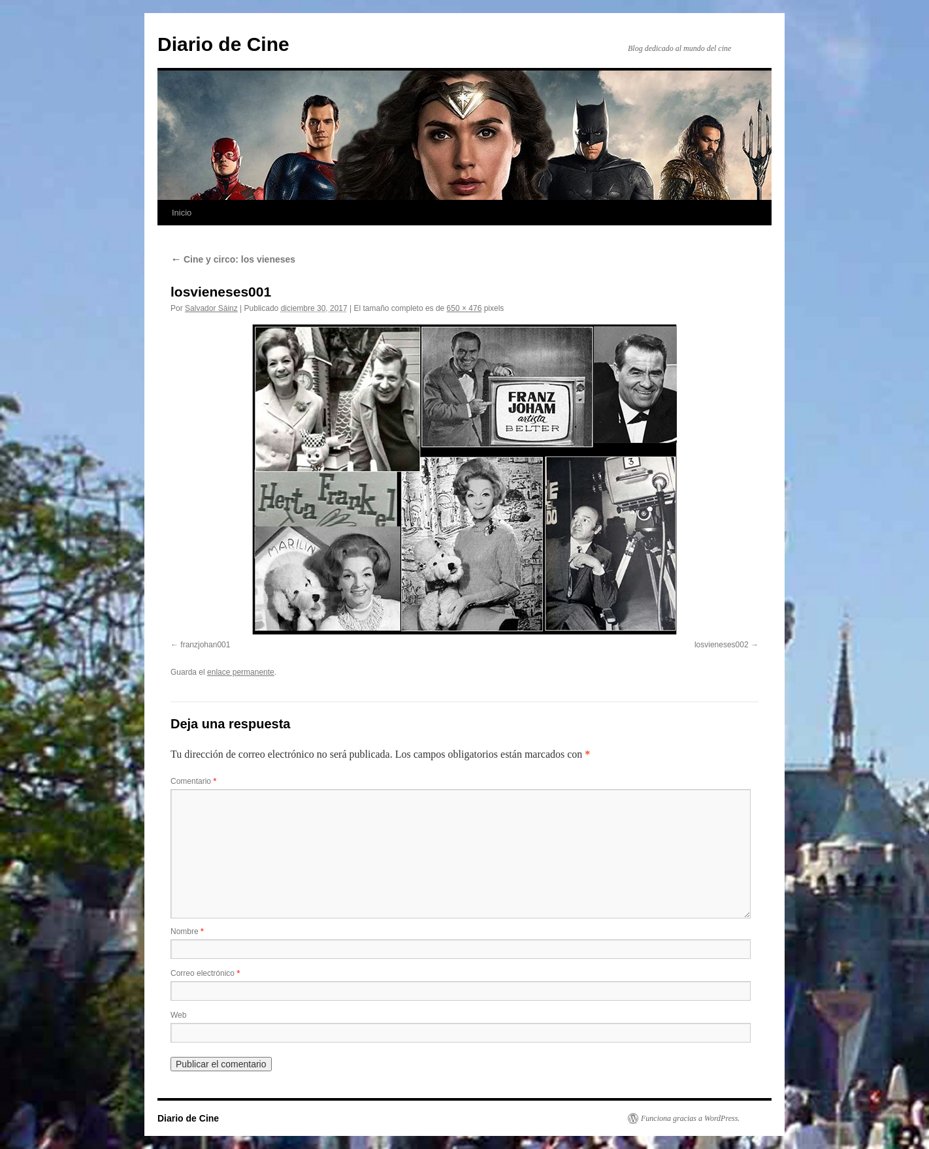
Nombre (187, 931)
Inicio (181, 213)
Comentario (193, 781)
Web (178, 1015)
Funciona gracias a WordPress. (690, 1118)
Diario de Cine (223, 44)
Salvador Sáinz (211, 308)
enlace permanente (240, 672)
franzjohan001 (205, 644)
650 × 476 (464, 308)
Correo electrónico (205, 973)
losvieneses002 (721, 644)
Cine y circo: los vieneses (233, 259)
